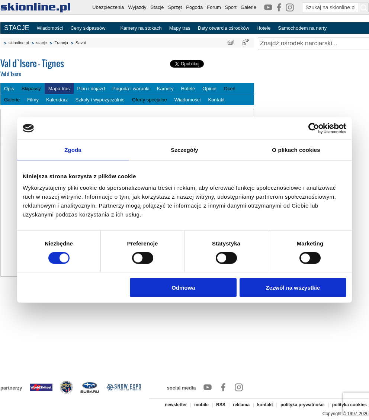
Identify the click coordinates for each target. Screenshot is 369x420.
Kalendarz (57, 99)
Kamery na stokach (140, 28)
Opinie (209, 88)
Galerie (248, 7)
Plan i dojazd (91, 88)
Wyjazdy (137, 7)
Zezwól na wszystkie (293, 287)
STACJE (16, 28)
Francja (61, 42)
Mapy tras (179, 28)
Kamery (165, 88)
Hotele (264, 28)
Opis (9, 88)
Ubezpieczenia (108, 7)
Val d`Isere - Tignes (56, 68)
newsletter (176, 404)
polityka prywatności (302, 404)
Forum (214, 7)
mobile (201, 404)
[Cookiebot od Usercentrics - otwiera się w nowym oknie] (313, 128)
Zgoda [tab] (72, 149)
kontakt (265, 404)
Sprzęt (175, 7)
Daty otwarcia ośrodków (223, 28)
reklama (241, 404)
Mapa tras (59, 88)
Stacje (157, 7)
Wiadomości (50, 28)
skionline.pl (19, 42)
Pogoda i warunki (131, 88)
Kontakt (216, 99)
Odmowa (183, 287)
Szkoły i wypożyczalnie (100, 99)
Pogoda (194, 7)
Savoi (81, 42)
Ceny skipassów (87, 28)
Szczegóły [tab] (184, 149)
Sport (231, 7)
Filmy (33, 99)
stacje (41, 42)
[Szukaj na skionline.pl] (364, 7)
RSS (220, 404)
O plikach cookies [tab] (296, 149)
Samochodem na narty (302, 28)
